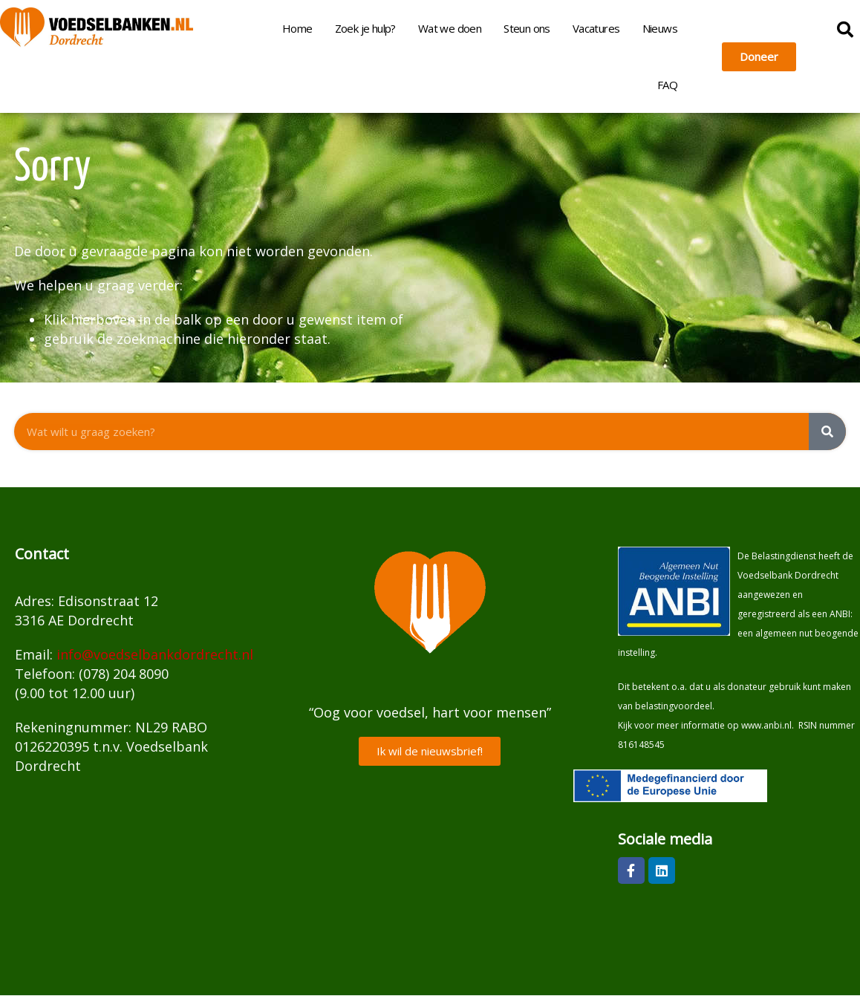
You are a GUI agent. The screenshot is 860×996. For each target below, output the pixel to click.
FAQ (667, 84)
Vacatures (596, 28)
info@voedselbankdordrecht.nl (154, 654)
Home (297, 28)
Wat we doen (449, 28)
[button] (845, 30)
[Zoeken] (827, 431)
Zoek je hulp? (365, 28)
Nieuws (659, 28)
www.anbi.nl (766, 725)
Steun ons (527, 28)
